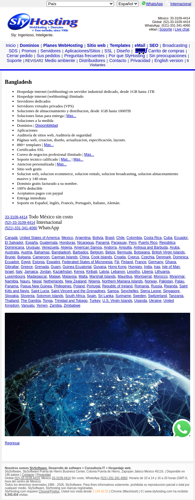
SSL (108, 50)
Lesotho (133, 272)
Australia (12, 252)
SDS (13, 50)
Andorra (110, 247)
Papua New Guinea (36, 286)
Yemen (42, 305)
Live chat (182, 29)
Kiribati (92, 272)
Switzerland (157, 296)
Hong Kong (117, 267)
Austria (26, 252)
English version (168, 60)
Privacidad (140, 60)
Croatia (120, 257)
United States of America (40, 238)
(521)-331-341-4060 (21, 228)
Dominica (180, 257)
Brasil (109, 238)
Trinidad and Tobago (71, 301)
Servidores (51, 50)
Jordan (45, 272)
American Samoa (88, 247)
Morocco (161, 276)
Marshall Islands (102, 276)
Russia (156, 286)
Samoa (113, 291)
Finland (127, 262)
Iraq (157, 267)
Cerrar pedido (20, 55)
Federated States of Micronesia (87, 262)
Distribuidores (92, 60)
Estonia (38, 262)
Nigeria (94, 281)
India (148, 267)
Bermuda (124, 252)
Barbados (80, 252)
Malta (82, 276)
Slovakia (11, 296)
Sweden (139, 296)
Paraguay (119, 242)
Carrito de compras (159, 50)
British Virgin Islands (168, 252)
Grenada (42, 267)
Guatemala (49, 242)
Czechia (147, 257)
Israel (9, 272)
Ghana (170, 262)
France (140, 262)
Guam (56, 267)
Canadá (11, 238)
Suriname (123, 296)
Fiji (116, 262)
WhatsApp (152, 4)
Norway (151, 281)
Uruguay (33, 247)
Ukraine (155, 301)
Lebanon (118, 272)
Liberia (147, 272)
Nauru (25, 281)
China (84, 257)
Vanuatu (28, 305)
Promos (29, 50)
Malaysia (69, 276)
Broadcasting (175, 45)
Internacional (178, 4)
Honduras (67, 242)
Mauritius (125, 276)
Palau (179, 281)
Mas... (71, 116)
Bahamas (42, 252)
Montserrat (143, 276)
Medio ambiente (60, 60)
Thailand (12, 301)
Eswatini (53, 262)
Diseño (123, 50)
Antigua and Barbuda (151, 247)
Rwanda (170, 286)
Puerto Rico (147, 242)
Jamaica (31, 272)
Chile (120, 238)
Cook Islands (101, 257)
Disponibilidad (46, 125)
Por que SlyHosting (127, 55)
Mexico (67, 238)
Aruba (174, 247)
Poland (78, 286)
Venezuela (50, 247)
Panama (11, 286)
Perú (132, 242)
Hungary (135, 267)
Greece (27, 267)
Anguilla (125, 247)
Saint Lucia (40, 291)
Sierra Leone (150, 291)
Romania (141, 286)
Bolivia (98, 238)
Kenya (79, 272)
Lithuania (162, 272)
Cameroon (41, 257)
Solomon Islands (49, 296)
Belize (110, 252)
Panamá (102, 242)
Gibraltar (12, 267)
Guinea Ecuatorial (77, 267)
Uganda (140, 301)
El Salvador (14, 242)
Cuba (168, 238)
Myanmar (177, 276)
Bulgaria (24, 257)
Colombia (134, 238)
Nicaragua (85, 242)
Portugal (93, 286)
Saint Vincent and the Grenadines (78, 291)
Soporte (165, 29)
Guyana (100, 267)
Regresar (12, 443)
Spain (91, 296)
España (31, 242)
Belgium (96, 252)
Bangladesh (61, 252)
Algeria (66, 247)
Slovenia (28, 296)
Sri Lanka (106, 296)
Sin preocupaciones (168, 55)
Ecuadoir (12, 262)
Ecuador (181, 238)
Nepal (36, 281)
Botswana (142, 252)
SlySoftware (38, 468)
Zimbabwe (72, 305)
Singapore (171, 291)
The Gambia (31, 301)
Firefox (55, 491)
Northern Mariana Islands (122, 281)
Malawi (54, 276)
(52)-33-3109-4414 (20, 223)
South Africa (75, 296)
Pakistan (166, 281)
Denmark (163, 257)
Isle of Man (171, 267)
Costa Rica (153, 238)
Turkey (95, 301)
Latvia (104, 272)
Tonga (48, 301)
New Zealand (76, 281)
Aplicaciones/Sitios (82, 50)
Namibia (11, 281)
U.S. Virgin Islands (117, 301)
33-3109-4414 (16, 217)
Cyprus (133, 257)
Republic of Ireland (117, 286)
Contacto (117, 60)
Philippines (62, 286)
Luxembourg (15, 276)
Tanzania (176, 296)
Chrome (44, 491)
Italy (19, 272)
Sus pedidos (48, 55)
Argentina (83, 238)
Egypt (26, 262)
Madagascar (37, 276)
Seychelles (129, 291)
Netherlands (53, 281)
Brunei (10, 257)
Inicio (11, 45)
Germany (155, 262)
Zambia (56, 305)
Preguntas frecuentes (84, 55)
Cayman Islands (64, 257)
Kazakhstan (62, 272)
